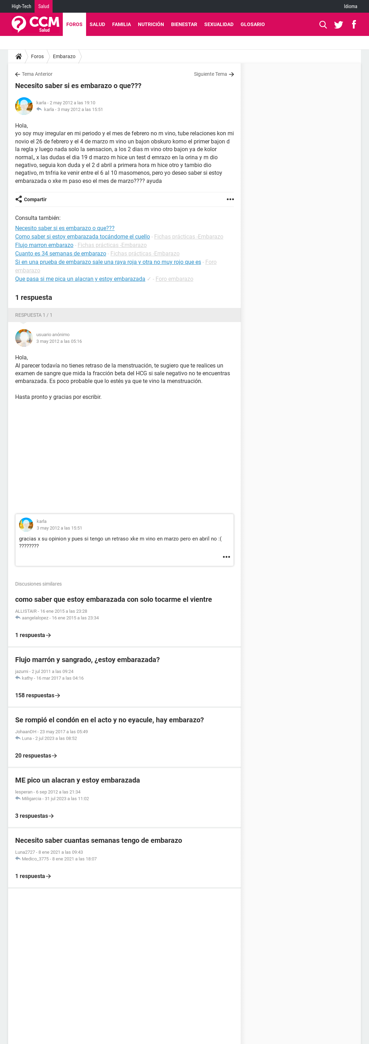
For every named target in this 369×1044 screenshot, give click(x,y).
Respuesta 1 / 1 (34, 315)
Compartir (35, 199)
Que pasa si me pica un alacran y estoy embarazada (80, 279)
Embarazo (64, 56)
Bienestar (184, 24)
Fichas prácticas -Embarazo (188, 236)
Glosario (253, 24)
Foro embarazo (174, 279)
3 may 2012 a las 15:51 (80, 109)
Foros (74, 24)
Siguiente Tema (210, 74)
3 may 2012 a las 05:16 (59, 341)
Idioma (350, 6)
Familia (121, 24)
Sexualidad (219, 24)
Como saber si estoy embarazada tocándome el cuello (82, 236)
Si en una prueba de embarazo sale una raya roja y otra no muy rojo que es (108, 262)
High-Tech (21, 6)
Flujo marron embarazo (44, 245)
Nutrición (151, 24)
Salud (43, 6)
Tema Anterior (37, 74)
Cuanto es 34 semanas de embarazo (60, 253)
